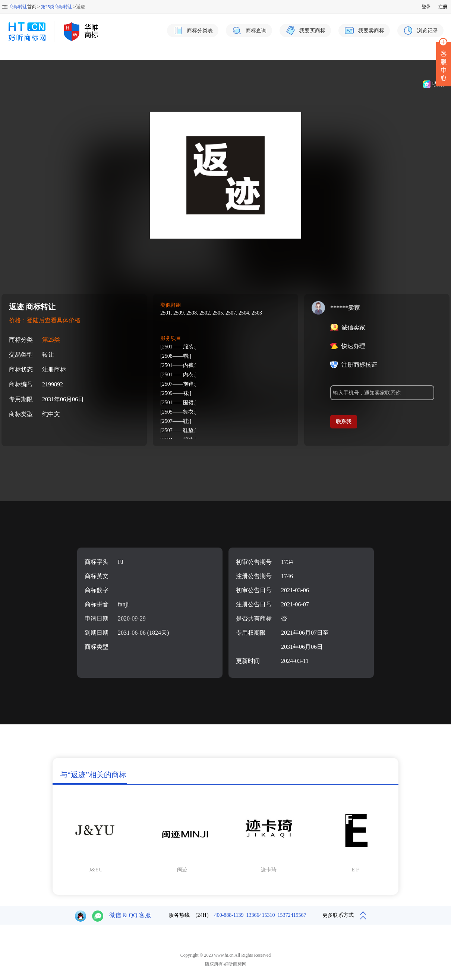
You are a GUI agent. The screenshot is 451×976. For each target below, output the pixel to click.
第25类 (51, 340)
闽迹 (182, 870)
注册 (442, 6)
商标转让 (18, 6)
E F (355, 870)
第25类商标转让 (56, 6)
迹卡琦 (269, 870)
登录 (426, 6)
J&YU (96, 870)
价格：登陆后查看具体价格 (45, 320)
